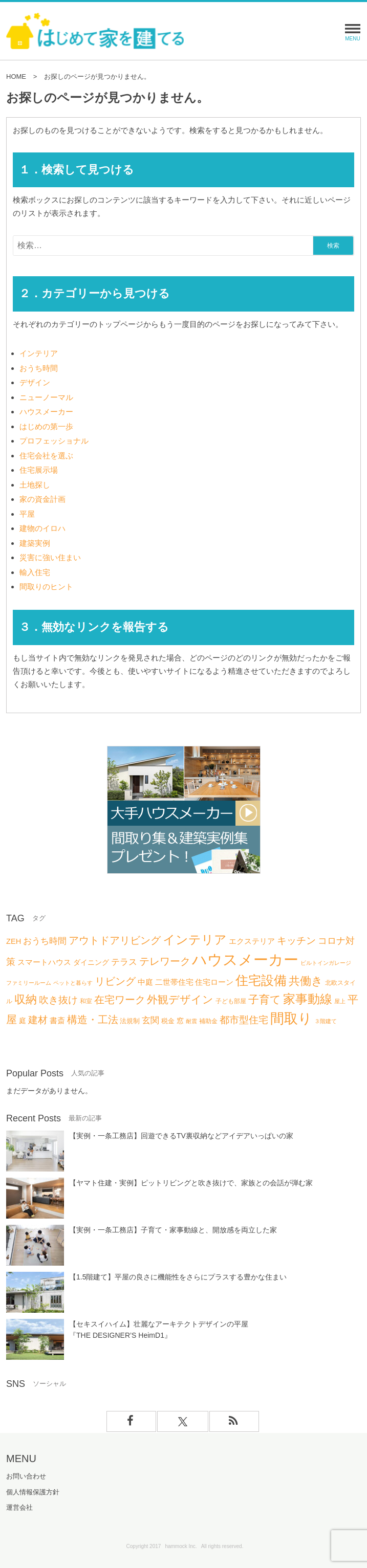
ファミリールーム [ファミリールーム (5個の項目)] (28, 983)
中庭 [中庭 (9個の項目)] (145, 982)
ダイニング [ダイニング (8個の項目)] (91, 962)
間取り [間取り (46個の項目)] (291, 1018)
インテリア (38, 353)
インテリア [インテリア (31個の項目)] (195, 939)
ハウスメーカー (46, 411)
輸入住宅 (34, 572)
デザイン (34, 382)
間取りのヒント (46, 586)
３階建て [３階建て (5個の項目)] (325, 1021)
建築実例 (34, 543)
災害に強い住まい (50, 557)
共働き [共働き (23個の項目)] (306, 981)
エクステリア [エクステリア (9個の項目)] (252, 941)
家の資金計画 (42, 499)
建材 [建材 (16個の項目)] (38, 1019)
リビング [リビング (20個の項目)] (115, 981)
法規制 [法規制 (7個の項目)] (130, 1021)
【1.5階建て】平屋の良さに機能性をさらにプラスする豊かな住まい (178, 1277)
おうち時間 (38, 368)
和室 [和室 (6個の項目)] (86, 1001)
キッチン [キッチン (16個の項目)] (296, 940)
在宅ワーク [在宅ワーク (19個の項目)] (119, 999)
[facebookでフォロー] (131, 1421)
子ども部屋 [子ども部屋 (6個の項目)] (230, 1001)
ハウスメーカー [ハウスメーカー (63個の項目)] (245, 959)
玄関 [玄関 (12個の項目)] (150, 1020)
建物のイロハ (42, 528)
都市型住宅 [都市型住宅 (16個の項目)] (244, 1019)
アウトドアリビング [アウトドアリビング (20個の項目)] (115, 940)
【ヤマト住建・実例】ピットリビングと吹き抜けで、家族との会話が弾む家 (191, 1183)
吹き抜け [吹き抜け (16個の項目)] (58, 1000)
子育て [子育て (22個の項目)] (264, 999)
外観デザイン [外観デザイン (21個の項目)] (180, 999)
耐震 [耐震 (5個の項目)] (191, 1021)
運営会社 (19, 1507)
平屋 (27, 514)
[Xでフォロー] (182, 1421)
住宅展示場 (38, 470)
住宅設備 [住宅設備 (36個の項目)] (261, 980)
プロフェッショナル (54, 440)
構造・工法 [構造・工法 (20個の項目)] (92, 1019)
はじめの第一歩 (46, 426)
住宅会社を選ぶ (46, 455)
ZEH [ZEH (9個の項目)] (13, 941)
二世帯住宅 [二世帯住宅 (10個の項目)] (174, 982)
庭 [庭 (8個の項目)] (22, 1021)
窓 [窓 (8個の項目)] (180, 1021)
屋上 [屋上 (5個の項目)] (340, 1001)
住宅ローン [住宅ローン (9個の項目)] (214, 982)
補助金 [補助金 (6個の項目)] (208, 1021)
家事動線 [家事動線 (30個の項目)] (307, 999)
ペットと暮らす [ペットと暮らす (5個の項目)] (73, 983)
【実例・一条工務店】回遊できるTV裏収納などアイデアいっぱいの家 (181, 1136)
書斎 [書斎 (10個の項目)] (57, 1020)
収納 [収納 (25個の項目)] (25, 999)
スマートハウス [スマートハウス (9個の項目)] (44, 962)
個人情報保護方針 (32, 1492)
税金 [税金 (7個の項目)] (168, 1021)
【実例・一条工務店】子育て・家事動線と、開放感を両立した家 (173, 1230)
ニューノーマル (46, 397)
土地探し (34, 484)
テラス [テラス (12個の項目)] (124, 962)
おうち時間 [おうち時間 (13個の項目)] (45, 941)
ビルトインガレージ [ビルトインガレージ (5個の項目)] (325, 963)
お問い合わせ (26, 1476)
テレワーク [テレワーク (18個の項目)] (164, 961)
